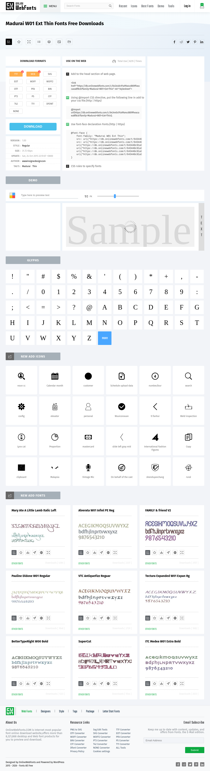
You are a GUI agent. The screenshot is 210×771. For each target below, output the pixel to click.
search (110, 6)
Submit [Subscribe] (195, 750)
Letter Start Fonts (111, 711)
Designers (46, 711)
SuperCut (84, 641)
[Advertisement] (175, 113)
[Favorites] (19, 42)
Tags (75, 711)
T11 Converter (123, 744)
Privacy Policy (77, 751)
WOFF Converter (78, 737)
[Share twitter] (188, 41)
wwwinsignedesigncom (34, 161)
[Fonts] (69, 42)
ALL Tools (121, 747)
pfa (33, 89)
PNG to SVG (76, 729)
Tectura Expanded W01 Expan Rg (167, 576)
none (16, 111)
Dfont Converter (78, 747)
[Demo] (29, 42)
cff (50, 96)
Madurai (26, 166)
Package (90, 711)
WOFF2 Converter (102, 737)
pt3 (16, 96)
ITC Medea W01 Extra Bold (163, 641)
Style (61, 711)
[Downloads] (27, 552)
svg (50, 74)
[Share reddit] (181, 41)
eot (16, 81)
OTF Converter (77, 733)
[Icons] (59, 42)
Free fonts (23, 6)
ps (33, 96)
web (33, 74)
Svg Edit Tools (100, 729)
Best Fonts (147, 6)
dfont (49, 103)
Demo (161, 6)
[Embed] (41, 552)
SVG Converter (100, 733)
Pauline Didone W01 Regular (31, 576)
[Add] (9, 42)
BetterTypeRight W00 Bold (30, 641)
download (33, 126)
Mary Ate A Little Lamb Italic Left (34, 510)
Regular (26, 145)
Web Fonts (26, 711)
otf (16, 89)
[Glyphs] (39, 42)
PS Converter (122, 740)
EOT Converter (123, 733)
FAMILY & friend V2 (158, 510)
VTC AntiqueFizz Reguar (94, 576)
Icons (134, 6)
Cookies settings (101, 751)
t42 (16, 103)
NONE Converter (101, 747)
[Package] (49, 42)
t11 (32, 103)
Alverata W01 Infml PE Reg (96, 510)
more (105, 338)
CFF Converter (77, 744)
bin (50, 89)
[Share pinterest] (195, 41)
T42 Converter (100, 744)
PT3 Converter (100, 740)
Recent (123, 6)
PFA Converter (123, 737)
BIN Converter (77, 740)
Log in (187, 6)
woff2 (50, 81)
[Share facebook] (174, 41)
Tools (171, 6)
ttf (16, 74)
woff (33, 81)
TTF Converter (123, 729)
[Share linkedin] (201, 41)
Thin (34, 166)
